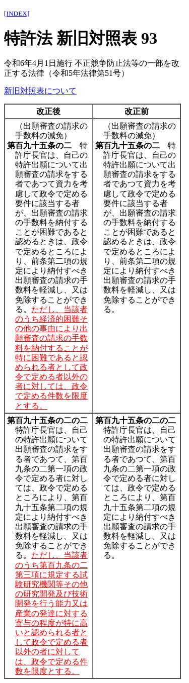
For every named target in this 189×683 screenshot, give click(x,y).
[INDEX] (16, 13)
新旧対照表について (40, 90)
